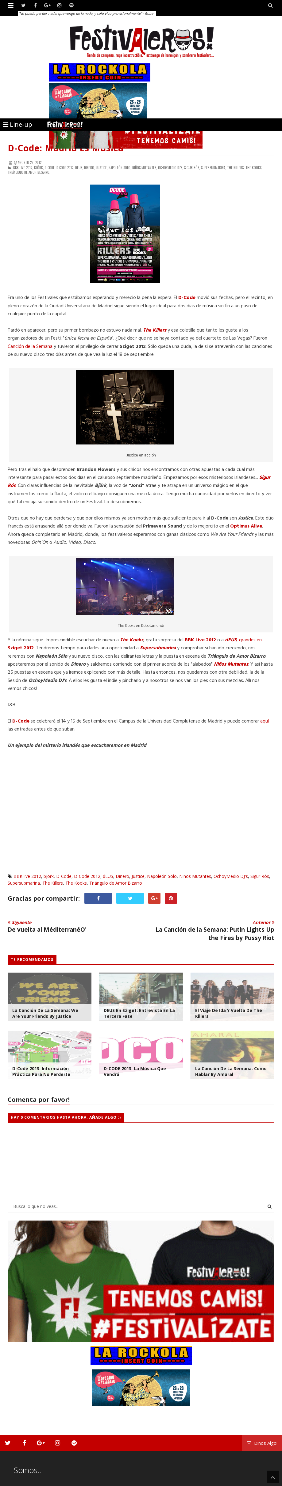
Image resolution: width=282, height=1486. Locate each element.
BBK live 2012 (27, 876)
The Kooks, (253, 167)
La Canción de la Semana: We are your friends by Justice (45, 1013)
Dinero (122, 876)
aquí (264, 721)
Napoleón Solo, (120, 167)
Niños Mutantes (195, 876)
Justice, (102, 167)
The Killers (52, 883)
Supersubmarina (24, 883)
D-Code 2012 (87, 876)
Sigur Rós (259, 876)
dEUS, (79, 167)
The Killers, (236, 167)
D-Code (63, 876)
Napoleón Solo (162, 876)
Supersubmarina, (213, 167)
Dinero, (89, 167)
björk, (39, 167)
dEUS (108, 876)
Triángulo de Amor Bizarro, (29, 172)
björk (49, 876)
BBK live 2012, (23, 167)
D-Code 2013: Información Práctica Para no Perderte (41, 1071)
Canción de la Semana (30, 347)
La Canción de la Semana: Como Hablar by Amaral (231, 1071)
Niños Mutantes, (144, 167)
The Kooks (76, 883)
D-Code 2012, (65, 167)
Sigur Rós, (192, 167)
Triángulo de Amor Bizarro (115, 883)
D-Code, (50, 167)
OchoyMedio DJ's (231, 876)
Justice (138, 876)
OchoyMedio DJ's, (170, 167)
